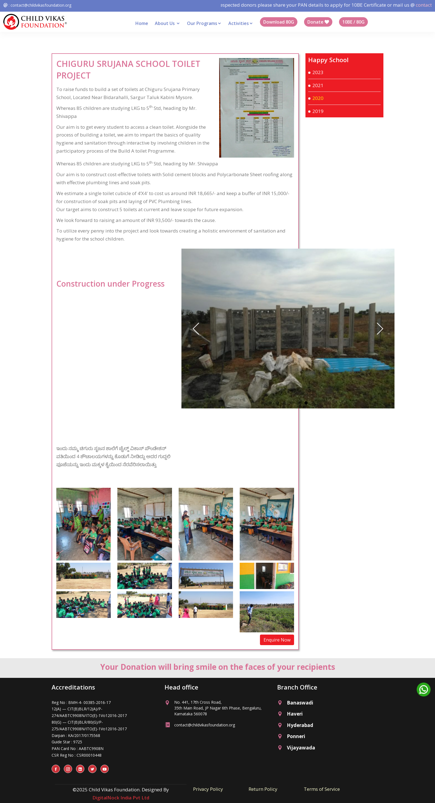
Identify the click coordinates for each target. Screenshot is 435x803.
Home (141, 23)
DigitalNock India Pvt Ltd (120, 797)
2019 (317, 111)
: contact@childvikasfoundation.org (40, 5)
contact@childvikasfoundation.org (204, 725)
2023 (317, 72)
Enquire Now (277, 640)
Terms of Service (322, 789)
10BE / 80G (353, 22)
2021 (317, 85)
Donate (318, 22)
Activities (240, 23)
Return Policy (263, 789)
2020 (317, 98)
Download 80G (278, 22)
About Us (167, 23)
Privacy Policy (208, 789)
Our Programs (204, 23)
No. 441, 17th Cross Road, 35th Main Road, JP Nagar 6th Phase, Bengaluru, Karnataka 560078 (218, 708)
